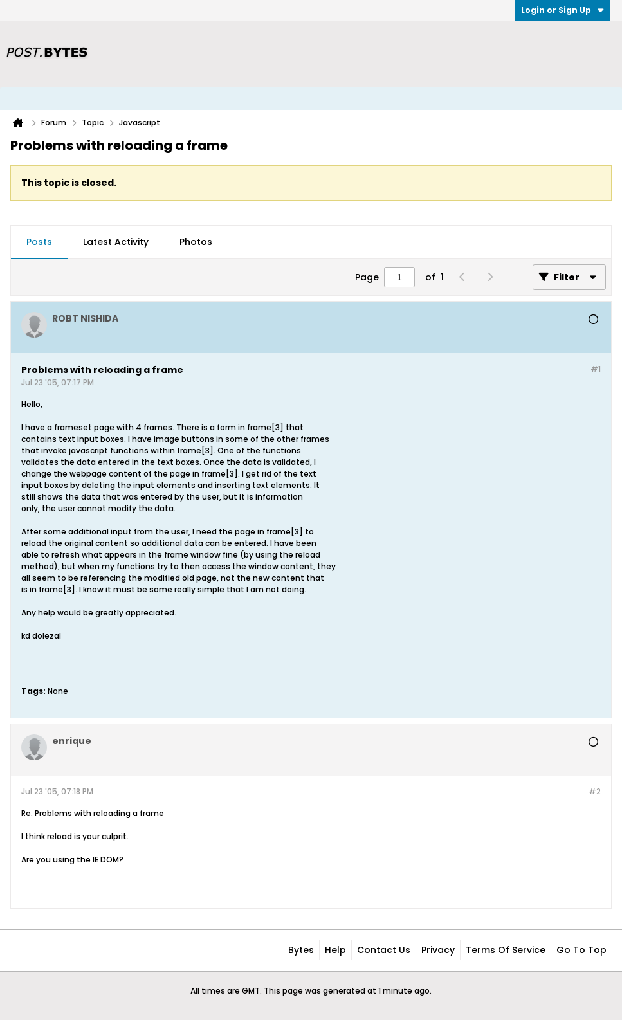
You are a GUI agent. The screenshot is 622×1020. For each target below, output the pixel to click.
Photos (195, 241)
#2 (595, 791)
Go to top (581, 949)
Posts (39, 241)
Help (335, 949)
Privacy (438, 949)
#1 (595, 368)
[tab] (39, 242)
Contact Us (383, 949)
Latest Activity (116, 241)
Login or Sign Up (562, 10)
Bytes (301, 949)
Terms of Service (505, 949)
